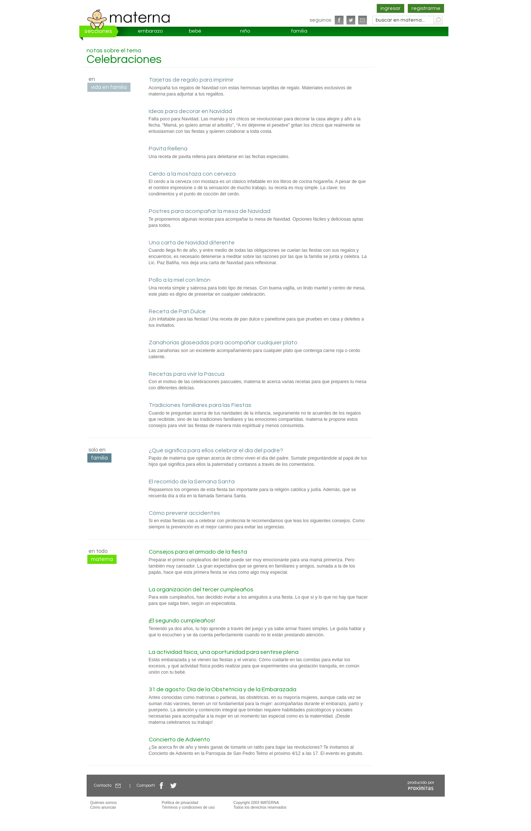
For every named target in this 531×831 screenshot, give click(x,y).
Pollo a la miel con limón (179, 280)
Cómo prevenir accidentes (184, 513)
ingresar (390, 8)
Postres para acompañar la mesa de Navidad (209, 211)
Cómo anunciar (103, 807)
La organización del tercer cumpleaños (201, 589)
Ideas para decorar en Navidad (190, 111)
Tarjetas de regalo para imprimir (191, 80)
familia (299, 31)
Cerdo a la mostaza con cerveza (192, 174)
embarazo (150, 31)
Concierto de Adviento (179, 739)
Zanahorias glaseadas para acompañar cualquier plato (223, 342)
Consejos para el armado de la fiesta (198, 552)
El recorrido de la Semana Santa (192, 481)
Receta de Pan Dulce (177, 311)
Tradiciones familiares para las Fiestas (200, 405)
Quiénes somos (103, 802)
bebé (195, 31)
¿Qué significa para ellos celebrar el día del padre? (216, 450)
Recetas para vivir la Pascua (186, 374)
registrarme (425, 8)
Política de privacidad (180, 802)
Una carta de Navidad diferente (192, 243)
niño (245, 31)
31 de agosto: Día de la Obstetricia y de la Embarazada (222, 689)
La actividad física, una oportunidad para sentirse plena (224, 652)
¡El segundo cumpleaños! (182, 621)
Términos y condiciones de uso (188, 807)
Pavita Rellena (168, 148)
